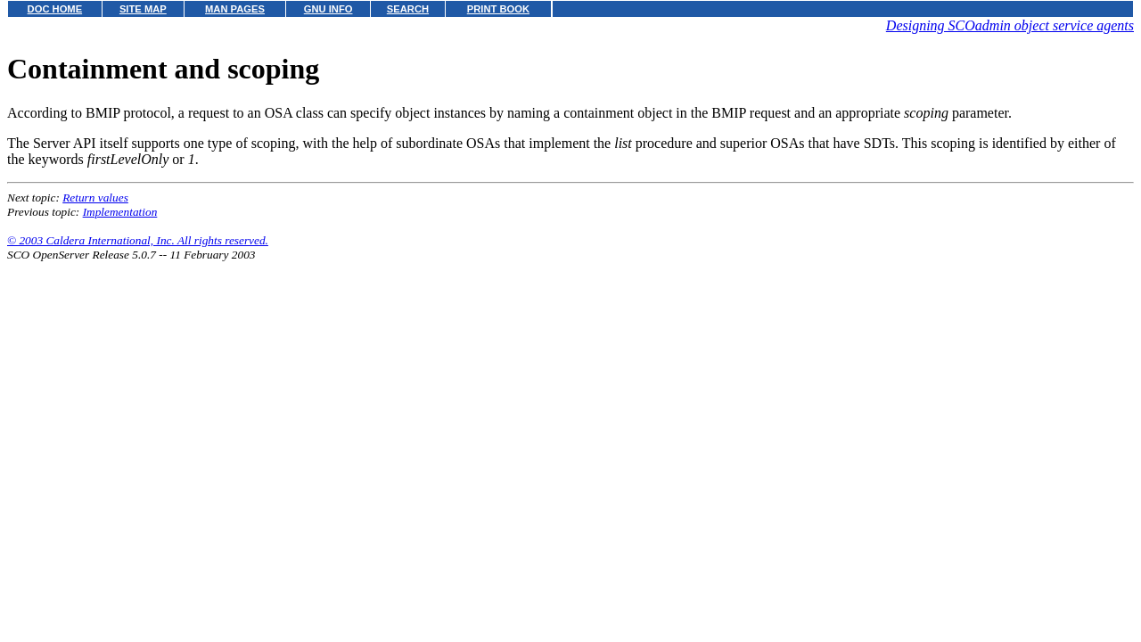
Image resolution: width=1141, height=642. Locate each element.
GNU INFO (328, 9)
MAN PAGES (235, 9)
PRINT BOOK (498, 9)
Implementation (120, 211)
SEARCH (408, 9)
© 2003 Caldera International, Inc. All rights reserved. (137, 240)
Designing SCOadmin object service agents (1010, 25)
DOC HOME (55, 9)
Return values (95, 197)
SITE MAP (143, 9)
